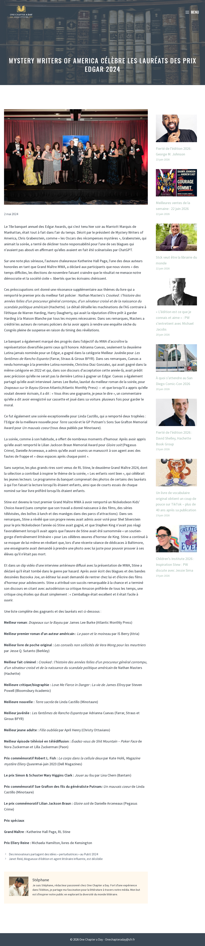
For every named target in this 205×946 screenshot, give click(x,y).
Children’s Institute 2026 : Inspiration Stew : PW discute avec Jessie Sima (175, 564)
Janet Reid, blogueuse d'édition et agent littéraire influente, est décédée (56, 859)
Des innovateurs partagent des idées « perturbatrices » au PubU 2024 (53, 854)
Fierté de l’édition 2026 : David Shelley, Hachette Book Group (174, 438)
